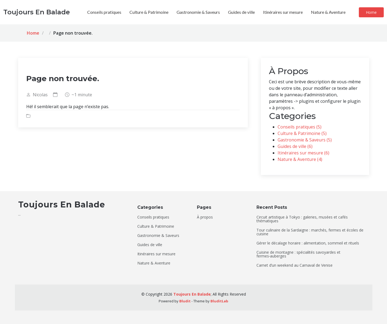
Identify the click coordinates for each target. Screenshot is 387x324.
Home (371, 12)
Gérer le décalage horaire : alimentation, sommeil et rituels (307, 243)
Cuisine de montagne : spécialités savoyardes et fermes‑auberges (298, 254)
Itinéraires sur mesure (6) (303, 153)
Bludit (185, 301)
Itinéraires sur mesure (283, 12)
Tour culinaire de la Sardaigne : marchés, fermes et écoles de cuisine (309, 232)
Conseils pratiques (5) (299, 127)
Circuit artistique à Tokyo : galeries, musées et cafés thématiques (302, 219)
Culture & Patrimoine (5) (302, 133)
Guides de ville (241, 12)
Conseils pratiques (104, 12)
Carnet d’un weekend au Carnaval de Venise (294, 265)
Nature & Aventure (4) (300, 159)
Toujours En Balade (192, 294)
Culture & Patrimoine (148, 12)
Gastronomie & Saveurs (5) (305, 140)
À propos (205, 217)
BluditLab (219, 301)
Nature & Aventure (328, 12)
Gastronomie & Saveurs (198, 12)
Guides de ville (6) (295, 146)
